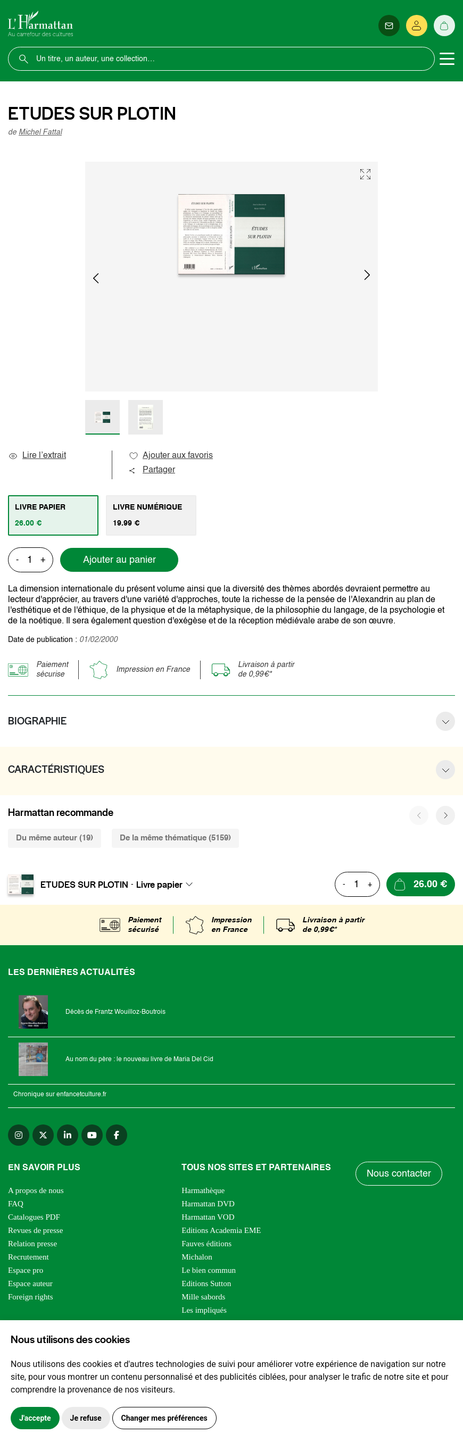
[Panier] (444, 25)
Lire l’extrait (37, 456)
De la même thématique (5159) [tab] (175, 838)
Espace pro (25, 1270)
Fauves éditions (206, 1243)
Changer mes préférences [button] (164, 1418)
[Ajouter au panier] (420, 884)
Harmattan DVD (208, 1203)
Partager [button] (151, 470)
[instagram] (18, 1135)
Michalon (196, 1257)
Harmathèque (203, 1190)
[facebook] (116, 1135)
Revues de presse (35, 1230)
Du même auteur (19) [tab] (54, 838)
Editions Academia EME (221, 1230)
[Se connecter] (416, 25)
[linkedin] (67, 1135)
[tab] (53, 515)
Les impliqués (204, 1310)
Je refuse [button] (86, 1418)
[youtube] (92, 1135)
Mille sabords (203, 1297)
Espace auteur (30, 1283)
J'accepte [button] (35, 1418)
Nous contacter (399, 1174)
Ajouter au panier (119, 560)
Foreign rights (30, 1297)
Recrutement (28, 1257)
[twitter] (43, 1135)
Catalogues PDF (34, 1217)
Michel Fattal (40, 132)
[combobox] (167, 884)
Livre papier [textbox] (159, 884)
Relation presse (32, 1243)
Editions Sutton (206, 1283)
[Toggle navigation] (447, 59)
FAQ (15, 1203)
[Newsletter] (389, 25)
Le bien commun (208, 1270)
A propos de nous (36, 1190)
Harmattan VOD (207, 1217)
